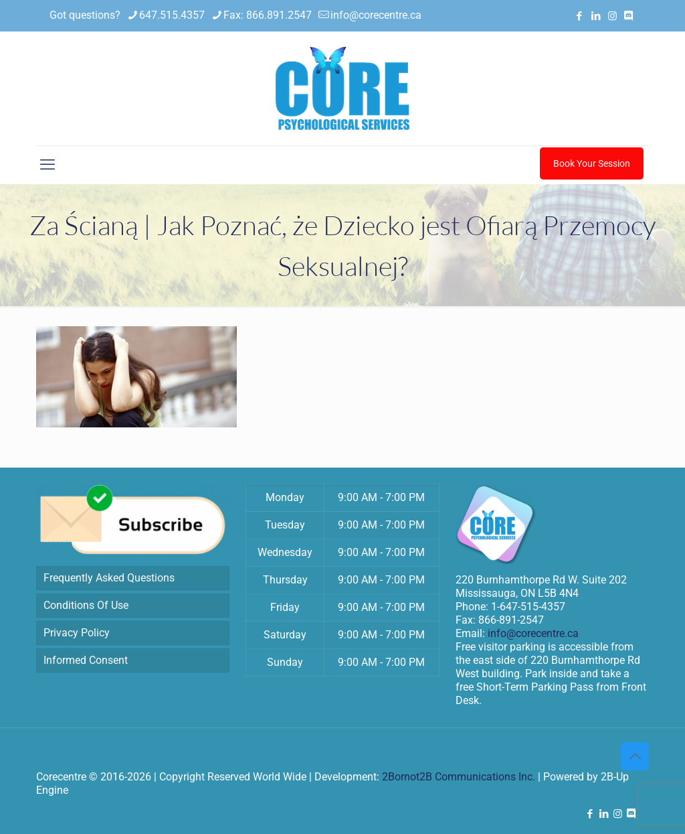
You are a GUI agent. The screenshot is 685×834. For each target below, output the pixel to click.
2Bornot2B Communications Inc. (458, 776)
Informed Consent (85, 660)
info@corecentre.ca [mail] (375, 15)
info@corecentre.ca (533, 633)
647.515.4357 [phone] (172, 15)
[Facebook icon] (579, 16)
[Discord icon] (628, 16)
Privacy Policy (76, 632)
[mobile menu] (47, 164)
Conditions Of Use (85, 605)
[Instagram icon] (612, 16)
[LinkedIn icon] (596, 16)
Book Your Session (591, 163)
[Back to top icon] (635, 756)
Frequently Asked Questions (109, 577)
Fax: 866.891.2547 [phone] (267, 15)
